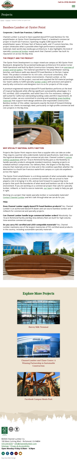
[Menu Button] (73, 6)
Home (2, 20)
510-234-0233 (7, 443)
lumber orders (41, 82)
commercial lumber (19, 51)
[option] (38, 256)
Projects (8, 20)
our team (48, 188)
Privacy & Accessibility (19, 446)
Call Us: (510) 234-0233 (66, 2)
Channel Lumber (8, 5)
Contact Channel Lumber (14, 197)
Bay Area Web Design (9, 458)
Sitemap (5, 446)
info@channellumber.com (25, 443)
